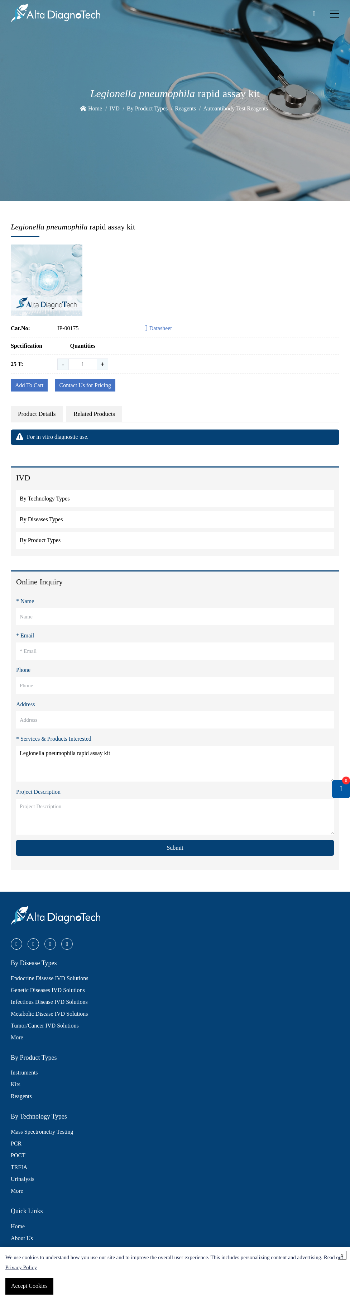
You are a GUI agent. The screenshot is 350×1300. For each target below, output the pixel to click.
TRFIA (19, 1167)
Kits (15, 1084)
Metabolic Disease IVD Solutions (49, 1014)
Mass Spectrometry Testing (42, 1132)
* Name (25, 601)
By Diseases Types (41, 519)
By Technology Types (44, 498)
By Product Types (147, 108)
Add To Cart (29, 385)
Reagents (185, 108)
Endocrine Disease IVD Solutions (49, 978)
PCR (16, 1143)
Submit (175, 848)
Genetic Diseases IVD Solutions (48, 990)
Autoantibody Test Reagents (235, 108)
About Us (22, 1238)
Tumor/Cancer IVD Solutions (45, 1026)
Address (25, 704)
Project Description (38, 792)
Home (95, 108)
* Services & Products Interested (53, 739)
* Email (25, 635)
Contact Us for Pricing (85, 385)
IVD (114, 108)
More (17, 1037)
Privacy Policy (21, 1267)
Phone (23, 670)
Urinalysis (22, 1179)
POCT (18, 1155)
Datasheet (158, 328)
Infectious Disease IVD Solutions (49, 1002)
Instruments (24, 1072)
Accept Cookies (29, 1286)
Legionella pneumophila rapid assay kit (175, 764)
